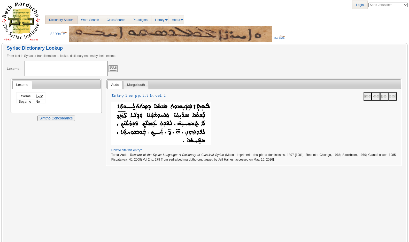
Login (360, 5)
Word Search (90, 20)
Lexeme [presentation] (22, 85)
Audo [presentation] (115, 85)
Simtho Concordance (56, 118)
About (176, 20)
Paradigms (140, 20)
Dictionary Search (61, 20)
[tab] (22, 85)
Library (160, 20)
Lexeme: (14, 69)
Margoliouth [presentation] (136, 85)
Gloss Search (116, 20)
